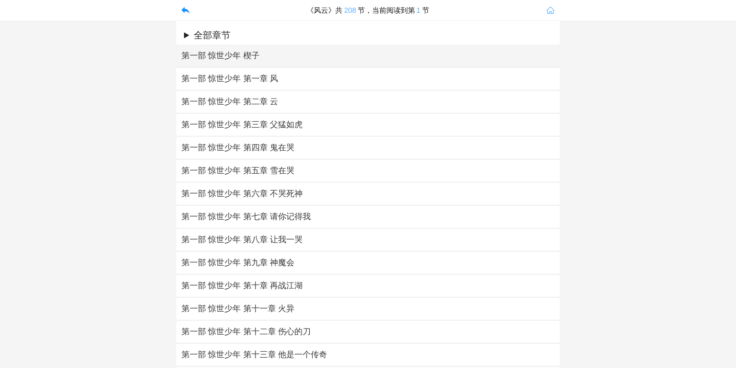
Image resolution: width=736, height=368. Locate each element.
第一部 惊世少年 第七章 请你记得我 (246, 216)
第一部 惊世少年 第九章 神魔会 (237, 262)
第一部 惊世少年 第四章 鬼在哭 (237, 147)
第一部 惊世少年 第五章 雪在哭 (237, 170)
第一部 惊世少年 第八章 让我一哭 (242, 239)
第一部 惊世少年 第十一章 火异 (237, 308)
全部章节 (212, 35)
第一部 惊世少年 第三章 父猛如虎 (242, 124)
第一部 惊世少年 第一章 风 (229, 78)
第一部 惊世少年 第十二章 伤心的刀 (246, 331)
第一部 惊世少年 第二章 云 (229, 101)
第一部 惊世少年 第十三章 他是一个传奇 (254, 354)
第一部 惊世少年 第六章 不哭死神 (242, 193)
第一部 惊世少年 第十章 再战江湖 (242, 285)
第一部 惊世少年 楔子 (220, 55)
